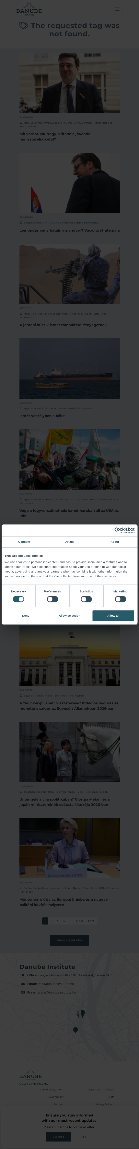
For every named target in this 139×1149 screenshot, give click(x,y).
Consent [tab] (24, 541)
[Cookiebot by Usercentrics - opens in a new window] (117, 530)
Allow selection (69, 615)
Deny (25, 615)
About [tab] (114, 541)
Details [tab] (70, 541)
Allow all (113, 615)
